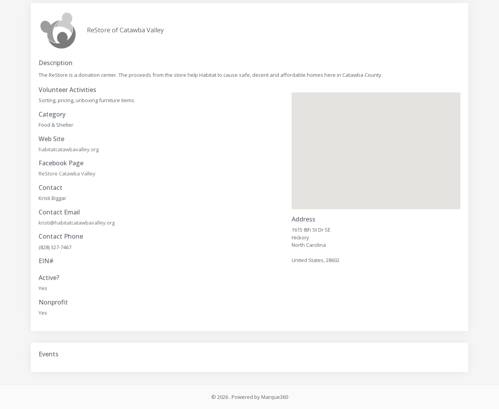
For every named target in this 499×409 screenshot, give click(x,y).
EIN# (46, 261)
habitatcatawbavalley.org (69, 149)
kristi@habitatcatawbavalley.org (77, 222)
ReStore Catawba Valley (67, 173)
